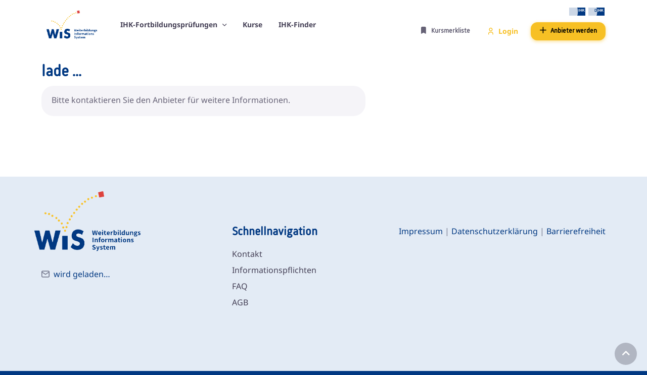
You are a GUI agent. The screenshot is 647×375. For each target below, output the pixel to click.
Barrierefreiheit (576, 231)
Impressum (421, 231)
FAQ (240, 286)
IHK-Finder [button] (297, 24)
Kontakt (247, 253)
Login (502, 31)
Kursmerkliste (445, 30)
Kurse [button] (252, 24)
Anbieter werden (568, 30)
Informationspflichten (274, 270)
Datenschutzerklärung (494, 231)
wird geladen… (82, 274)
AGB (240, 302)
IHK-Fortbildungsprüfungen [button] (169, 24)
